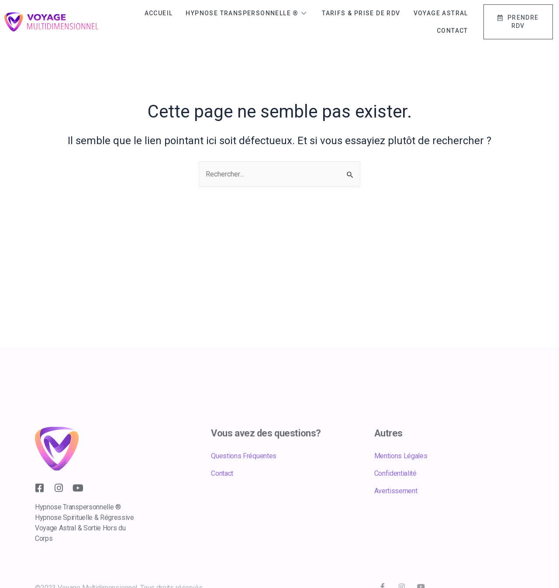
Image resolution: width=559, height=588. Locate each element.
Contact (452, 30)
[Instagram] (58, 514)
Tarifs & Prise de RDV (361, 13)
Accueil (159, 13)
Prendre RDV (518, 21)
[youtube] (77, 514)
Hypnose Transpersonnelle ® (247, 13)
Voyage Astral (441, 13)
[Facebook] (39, 514)
